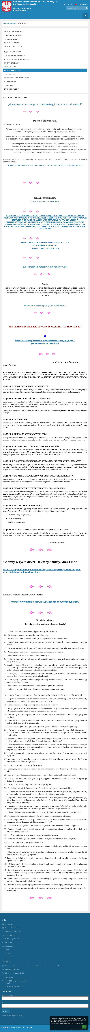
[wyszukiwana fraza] (77, 8)
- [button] (68, 4)
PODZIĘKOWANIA (10, 82)
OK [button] (84, 1027)
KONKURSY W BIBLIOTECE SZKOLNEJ (16, 59)
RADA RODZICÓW (10, 67)
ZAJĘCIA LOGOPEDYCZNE (12, 52)
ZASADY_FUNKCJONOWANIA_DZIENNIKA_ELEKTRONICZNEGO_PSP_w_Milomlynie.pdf (45, 165)
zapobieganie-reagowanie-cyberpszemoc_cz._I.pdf (45, 242)
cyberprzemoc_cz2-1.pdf (45, 245)
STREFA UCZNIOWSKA (11, 63)
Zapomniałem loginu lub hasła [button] (12, 1016)
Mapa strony (9, 946)
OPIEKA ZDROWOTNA (11, 89)
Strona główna (9, 23)
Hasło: (4, 1003)
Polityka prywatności (12, 939)
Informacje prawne (11, 935)
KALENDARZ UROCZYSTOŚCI (13, 46)
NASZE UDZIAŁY (9, 74)
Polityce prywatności (77, 1023)
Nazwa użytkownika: (9, 995)
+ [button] (64, 4)
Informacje (22, 23)
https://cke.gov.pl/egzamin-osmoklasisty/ (45, 201)
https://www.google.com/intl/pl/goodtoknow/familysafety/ (45, 601)
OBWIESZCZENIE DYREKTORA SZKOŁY (17, 78)
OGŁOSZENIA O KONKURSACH (14, 55)
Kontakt (7, 953)
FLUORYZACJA (8, 85)
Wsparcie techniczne (12, 928)
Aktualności (9, 957)
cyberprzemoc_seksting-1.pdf (45, 248)
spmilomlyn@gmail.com (13, 969)
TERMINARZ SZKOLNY (11, 39)
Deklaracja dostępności (13, 931)
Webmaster (9, 924)
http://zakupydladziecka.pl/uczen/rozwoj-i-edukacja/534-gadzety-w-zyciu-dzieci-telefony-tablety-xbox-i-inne (42, 571)
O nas (7, 950)
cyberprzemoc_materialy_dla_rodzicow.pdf (45, 266)
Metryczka (8, 942)
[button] (76, 4)
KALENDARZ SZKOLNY (11, 43)
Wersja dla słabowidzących (12, 1027)
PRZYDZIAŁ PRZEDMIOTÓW (13, 32)
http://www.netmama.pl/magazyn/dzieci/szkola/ (45, 305)
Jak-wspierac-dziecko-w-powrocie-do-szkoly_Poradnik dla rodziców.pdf (45, 104)
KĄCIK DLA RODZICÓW (12, 70)
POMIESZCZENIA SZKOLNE (13, 35)
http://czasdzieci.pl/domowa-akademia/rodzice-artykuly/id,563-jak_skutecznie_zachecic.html (45, 342)
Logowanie (83, 4)
